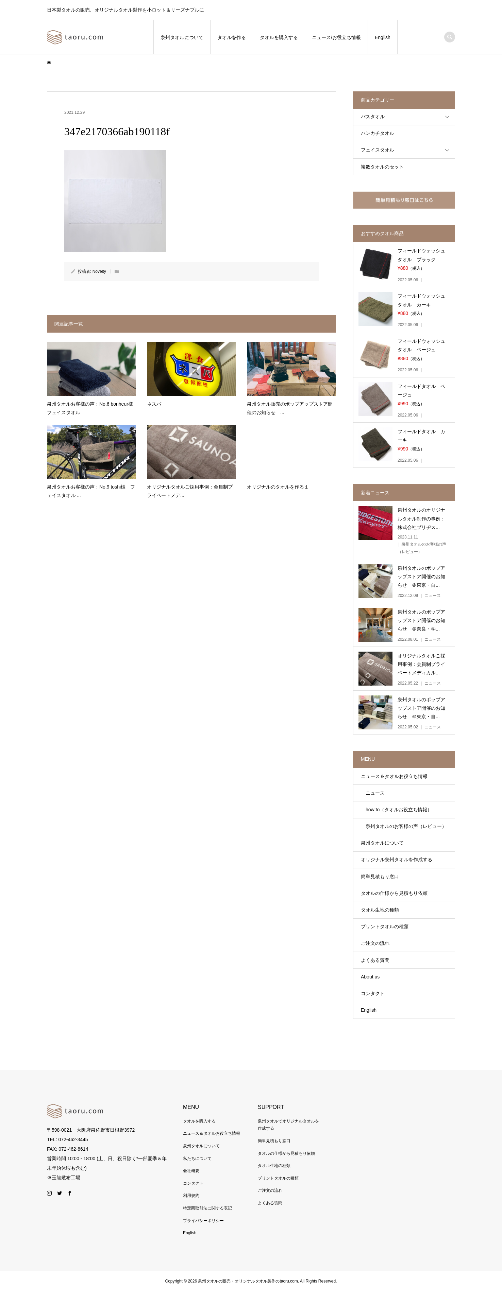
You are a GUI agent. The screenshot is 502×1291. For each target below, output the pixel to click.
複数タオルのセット (382, 167)
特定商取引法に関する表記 (207, 1208)
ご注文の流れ (375, 943)
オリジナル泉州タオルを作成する (396, 859)
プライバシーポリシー (203, 1220)
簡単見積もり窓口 (380, 876)
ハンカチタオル (377, 133)
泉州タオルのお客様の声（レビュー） (404, 826)
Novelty (99, 271)
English (382, 37)
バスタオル (373, 116)
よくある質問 (375, 960)
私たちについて (197, 1158)
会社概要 (191, 1170)
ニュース (373, 793)
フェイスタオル (377, 150)
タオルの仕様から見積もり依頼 (394, 893)
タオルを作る (231, 37)
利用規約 (191, 1195)
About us (370, 976)
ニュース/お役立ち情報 (336, 37)
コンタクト (373, 993)
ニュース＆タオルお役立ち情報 (394, 776)
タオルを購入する (279, 37)
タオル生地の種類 (380, 910)
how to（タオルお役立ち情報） (396, 809)
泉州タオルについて (182, 37)
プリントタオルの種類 (384, 926)
